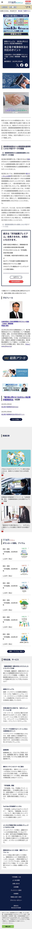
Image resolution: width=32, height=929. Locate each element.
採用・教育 (12, 7)
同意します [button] (7, 926)
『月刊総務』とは (16, 877)
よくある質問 (16, 880)
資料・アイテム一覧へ (16, 651)
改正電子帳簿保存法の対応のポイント (13, 414)
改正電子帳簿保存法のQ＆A (9, 407)
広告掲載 (16, 887)
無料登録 (28, 1)
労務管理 (4, 7)
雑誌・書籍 (16, 554)
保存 (28, 159)
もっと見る (16, 419)
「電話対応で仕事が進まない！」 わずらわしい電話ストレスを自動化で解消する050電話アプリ (15, 527)
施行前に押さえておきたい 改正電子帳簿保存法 (16, 42)
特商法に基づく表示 (16, 897)
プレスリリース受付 (16, 890)
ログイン (28, 3)
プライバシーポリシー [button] (7, 923)
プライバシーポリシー (16, 900)
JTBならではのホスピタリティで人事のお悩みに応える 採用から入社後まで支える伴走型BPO (15, 471)
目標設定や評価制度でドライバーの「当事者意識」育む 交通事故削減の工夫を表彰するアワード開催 (15, 499)
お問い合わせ (16, 883)
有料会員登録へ (17, 281)
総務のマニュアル (9, 41)
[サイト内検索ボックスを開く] (29, 7)
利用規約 (16, 893)
